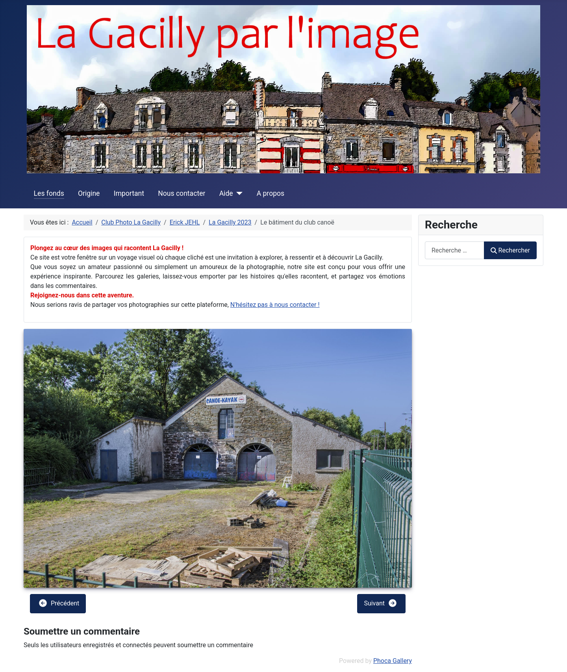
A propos (271, 193)
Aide (226, 193)
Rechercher (510, 250)
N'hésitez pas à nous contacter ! (275, 304)
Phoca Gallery (392, 661)
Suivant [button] (380, 603)
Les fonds (49, 193)
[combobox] (454, 250)
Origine (89, 193)
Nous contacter (181, 193)
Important (129, 193)
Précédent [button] (58, 603)
